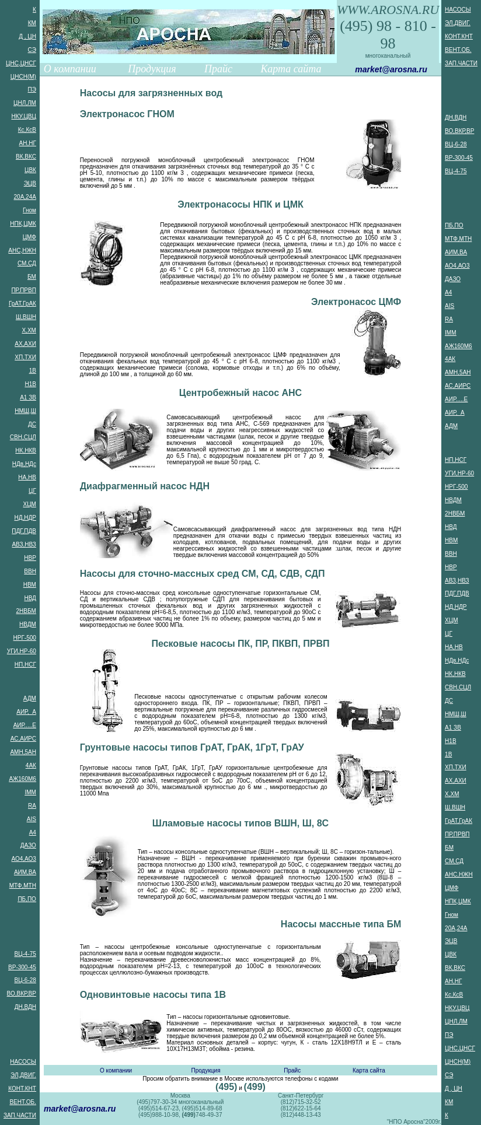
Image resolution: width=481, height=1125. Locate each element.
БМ (31, 277)
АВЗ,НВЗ (24, 544)
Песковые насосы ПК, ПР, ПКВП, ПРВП (240, 644)
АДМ (29, 698)
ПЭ (32, 89)
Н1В (30, 384)
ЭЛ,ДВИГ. (23, 1075)
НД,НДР (25, 517)
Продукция (152, 69)
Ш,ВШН (26, 317)
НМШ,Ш (25, 411)
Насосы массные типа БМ (341, 924)
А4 (32, 832)
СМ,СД (27, 263)
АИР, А (26, 712)
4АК (31, 765)
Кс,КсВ (27, 130)
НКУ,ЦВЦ (23, 116)
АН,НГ (27, 143)
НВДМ (27, 624)
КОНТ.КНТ (22, 1088)
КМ (32, 23)
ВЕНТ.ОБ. (22, 1102)
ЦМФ (29, 237)
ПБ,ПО (27, 899)
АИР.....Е (24, 725)
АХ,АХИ (25, 344)
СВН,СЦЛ (23, 437)
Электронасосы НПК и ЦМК (240, 204)
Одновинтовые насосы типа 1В (153, 995)
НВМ (29, 584)
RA (32, 805)
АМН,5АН (23, 752)
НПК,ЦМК (23, 223)
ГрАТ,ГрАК (22, 303)
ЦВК (30, 170)
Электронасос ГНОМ (127, 114)
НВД (30, 598)
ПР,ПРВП (23, 290)
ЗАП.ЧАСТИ (20, 1115)
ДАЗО (28, 845)
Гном (29, 210)
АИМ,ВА (25, 872)
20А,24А (25, 197)
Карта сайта (290, 69)
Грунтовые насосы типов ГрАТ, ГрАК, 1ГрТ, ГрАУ (192, 747)
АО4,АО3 (24, 859)
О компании (70, 69)
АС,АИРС (23, 738)
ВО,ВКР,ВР (21, 993)
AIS (31, 819)
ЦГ (32, 491)
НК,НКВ (25, 450)
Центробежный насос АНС (240, 393)
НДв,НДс (24, 464)
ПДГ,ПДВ (24, 531)
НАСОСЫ (23, 1062)
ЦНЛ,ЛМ (24, 103)
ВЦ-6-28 (25, 980)
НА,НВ (27, 477)
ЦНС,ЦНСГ (21, 63)
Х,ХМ (29, 330)
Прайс (218, 69)
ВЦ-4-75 (25, 954)
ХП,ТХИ (25, 357)
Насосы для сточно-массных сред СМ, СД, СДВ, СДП (202, 574)
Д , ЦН (27, 36)
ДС (32, 424)
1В (32, 370)
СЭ (32, 50)
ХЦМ (29, 504)
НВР (30, 558)
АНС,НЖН (22, 250)
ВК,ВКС (26, 156)
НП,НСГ (25, 664)
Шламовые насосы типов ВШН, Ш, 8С (240, 823)
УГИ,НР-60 (21, 651)
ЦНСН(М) (23, 76)
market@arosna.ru (391, 69)
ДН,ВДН (25, 1007)
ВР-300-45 (22, 967)
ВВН (30, 571)
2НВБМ (26, 611)
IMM (30, 792)
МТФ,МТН (22, 885)
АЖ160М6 (22, 779)
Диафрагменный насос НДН (145, 486)
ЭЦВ (30, 183)
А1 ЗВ (28, 397)
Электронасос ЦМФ (356, 302)
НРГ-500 (24, 638)
